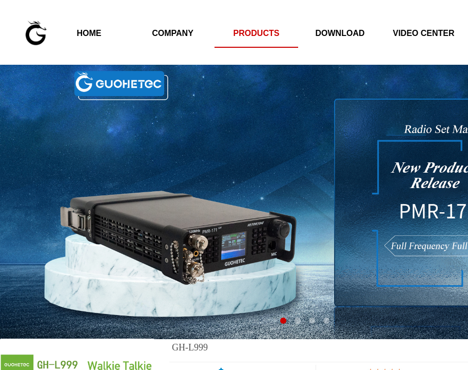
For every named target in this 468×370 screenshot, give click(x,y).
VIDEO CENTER (423, 33)
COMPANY (172, 33)
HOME (89, 33)
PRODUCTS (256, 33)
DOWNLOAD (340, 33)
